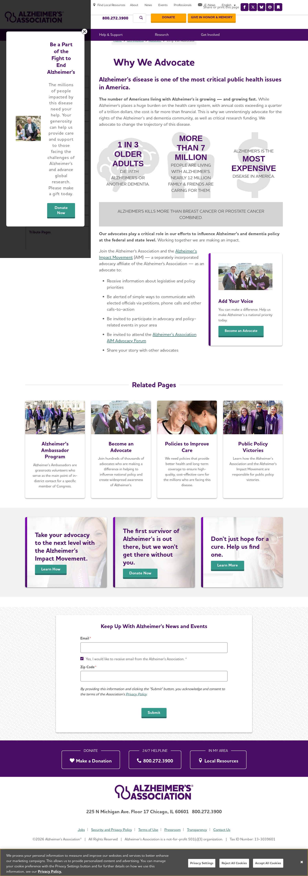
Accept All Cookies (268, 863)
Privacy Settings (202, 863)
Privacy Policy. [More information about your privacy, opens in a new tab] (50, 871)
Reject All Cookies (234, 863)
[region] (154, 862)
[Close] (301, 862)
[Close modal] (247, 388)
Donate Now (198, 474)
